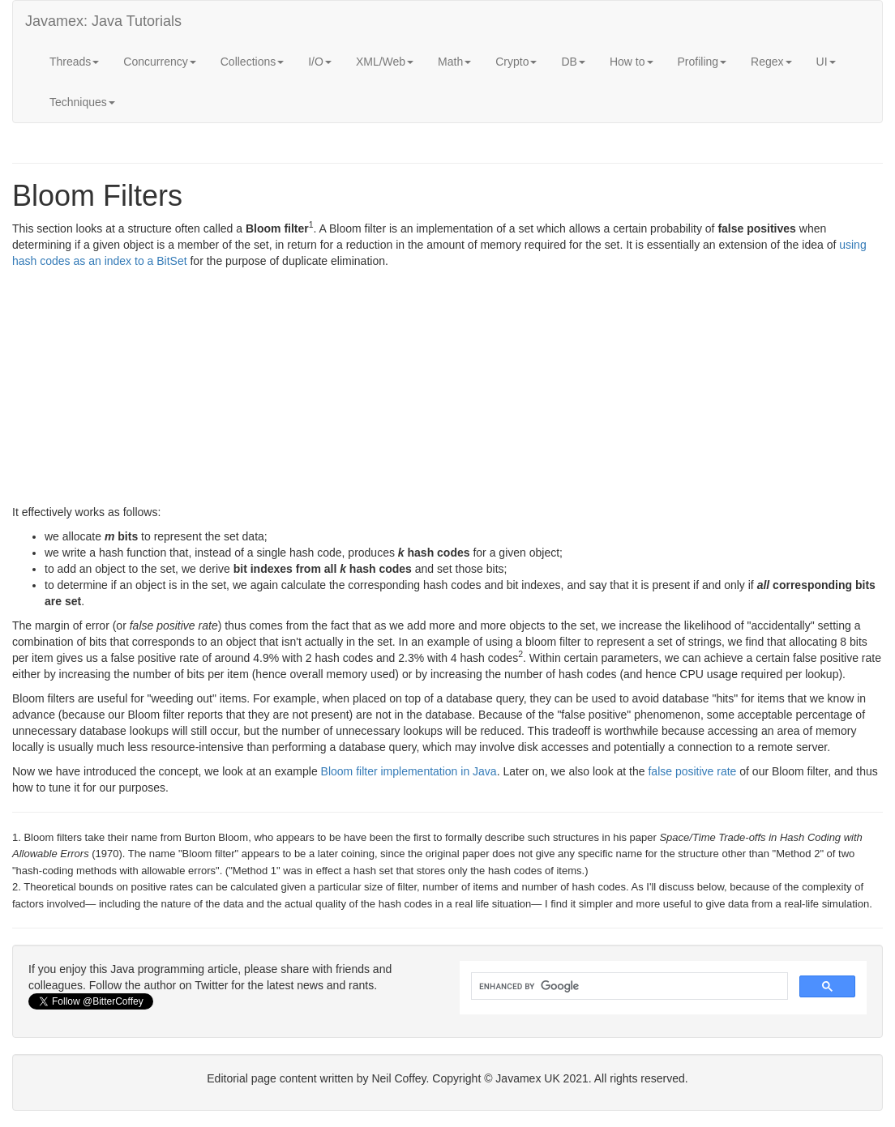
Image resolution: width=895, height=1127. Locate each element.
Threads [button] (74, 61)
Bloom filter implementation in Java (409, 771)
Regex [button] (771, 61)
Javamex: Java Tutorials (103, 21)
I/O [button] (320, 61)
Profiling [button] (702, 61)
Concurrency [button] (159, 61)
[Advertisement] (447, 390)
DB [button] (573, 61)
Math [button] (454, 61)
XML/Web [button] (384, 61)
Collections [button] (252, 61)
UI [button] (826, 61)
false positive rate (692, 771)
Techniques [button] (82, 102)
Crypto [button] (516, 61)
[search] (628, 986)
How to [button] (631, 61)
